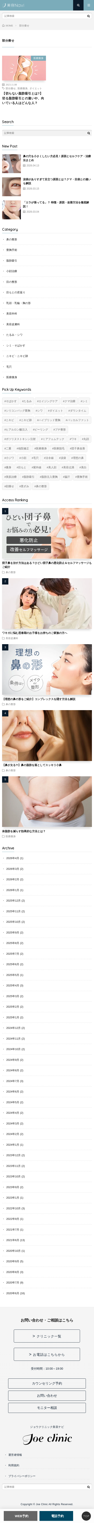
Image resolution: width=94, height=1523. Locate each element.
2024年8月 (12, 1070)
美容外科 (11, 313)
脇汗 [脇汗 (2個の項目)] (67, 476)
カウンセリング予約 (47, 1383)
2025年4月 (12, 985)
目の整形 (11, 281)
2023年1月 (12, 1197)
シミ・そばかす (15, 345)
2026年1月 (12, 890)
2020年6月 (12, 1293)
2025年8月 (12, 943)
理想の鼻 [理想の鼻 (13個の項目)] (78, 457)
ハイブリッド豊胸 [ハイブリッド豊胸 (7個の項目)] (49, 420)
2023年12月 (13, 1155)
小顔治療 (11, 271)
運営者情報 (15, 1454)
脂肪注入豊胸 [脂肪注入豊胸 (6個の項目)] (49, 476)
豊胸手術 (11, 249)
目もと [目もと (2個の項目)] (22, 467)
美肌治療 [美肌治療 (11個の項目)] (11, 476)
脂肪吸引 (11, 260)
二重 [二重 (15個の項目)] (8, 448)
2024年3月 (12, 1123)
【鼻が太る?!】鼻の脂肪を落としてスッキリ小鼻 (32, 765)
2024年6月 (12, 1091)
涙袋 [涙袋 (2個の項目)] (63, 457)
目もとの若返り (15, 292)
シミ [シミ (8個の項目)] (85, 401)
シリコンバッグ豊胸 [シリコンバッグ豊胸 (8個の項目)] (18, 410)
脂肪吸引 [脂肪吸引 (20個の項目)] (29, 476)
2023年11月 (13, 1166)
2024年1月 (12, 1144)
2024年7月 (12, 1081)
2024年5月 (12, 1102)
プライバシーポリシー (22, 1476)
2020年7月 (12, 1282)
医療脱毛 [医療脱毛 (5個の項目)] (59, 448)
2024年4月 (12, 1112)
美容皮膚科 (13, 324)
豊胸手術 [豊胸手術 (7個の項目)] (82, 476)
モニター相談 (47, 1408)
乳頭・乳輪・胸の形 (18, 303)
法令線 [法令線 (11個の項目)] (50, 457)
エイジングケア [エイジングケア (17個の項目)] (48, 401)
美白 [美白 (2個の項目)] (83, 467)
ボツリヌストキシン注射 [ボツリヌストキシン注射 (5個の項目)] (21, 439)
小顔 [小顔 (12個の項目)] (23, 457)
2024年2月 (12, 1134)
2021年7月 (12, 1229)
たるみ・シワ (14, 334)
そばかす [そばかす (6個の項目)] (11, 401)
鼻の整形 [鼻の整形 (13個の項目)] (41, 486)
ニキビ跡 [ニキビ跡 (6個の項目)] (26, 420)
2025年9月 (12, 932)
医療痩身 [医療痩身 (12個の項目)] (41, 448)
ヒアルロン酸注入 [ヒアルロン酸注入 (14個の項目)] (17, 429)
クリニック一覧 (49, 1336)
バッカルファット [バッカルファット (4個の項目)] (78, 420)
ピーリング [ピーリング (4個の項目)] (41, 429)
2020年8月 (12, 1272)
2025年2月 (12, 1006)
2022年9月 (12, 1218)
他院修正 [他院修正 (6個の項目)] (23, 448)
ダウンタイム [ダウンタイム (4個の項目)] (78, 410)
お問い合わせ (47, 1395)
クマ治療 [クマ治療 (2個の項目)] (70, 401)
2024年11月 (13, 1038)
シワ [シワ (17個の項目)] (40, 410)
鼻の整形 (11, 239)
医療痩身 (38, 58)
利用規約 (13, 1465)
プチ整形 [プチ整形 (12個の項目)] (60, 429)
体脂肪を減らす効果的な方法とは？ (24, 831)
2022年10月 (13, 1208)
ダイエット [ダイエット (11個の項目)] (56, 410)
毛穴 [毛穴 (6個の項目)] (36, 457)
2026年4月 (12, 858)
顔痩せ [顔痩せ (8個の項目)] (10, 486)
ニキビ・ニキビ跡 (17, 356)
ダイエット (35, 88)
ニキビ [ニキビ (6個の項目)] (10, 420)
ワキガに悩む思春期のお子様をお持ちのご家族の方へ (34, 632)
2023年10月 (13, 1176)
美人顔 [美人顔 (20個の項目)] (52, 467)
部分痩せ (11, 88)
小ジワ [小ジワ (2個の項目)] (10, 457)
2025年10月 (13, 921)
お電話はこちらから (49, 1354)
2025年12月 (13, 900)
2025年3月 (12, 996)
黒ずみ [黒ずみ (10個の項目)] (25, 486)
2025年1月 (12, 1017)
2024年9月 (12, 1059)
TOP (86, 1516)
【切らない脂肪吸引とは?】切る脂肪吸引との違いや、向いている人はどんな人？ (23, 98)
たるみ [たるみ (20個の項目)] (28, 401)
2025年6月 (12, 964)
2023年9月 (12, 1187)
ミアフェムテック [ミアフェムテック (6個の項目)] (53, 439)
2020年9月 (12, 1261)
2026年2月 (12, 879)
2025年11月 (13, 911)
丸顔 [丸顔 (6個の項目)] (86, 439)
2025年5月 (12, 975)
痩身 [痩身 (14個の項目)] (8, 467)
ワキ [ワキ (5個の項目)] (74, 439)
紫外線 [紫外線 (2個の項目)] (37, 467)
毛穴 (9, 366)
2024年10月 (13, 1049)
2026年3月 (12, 868)
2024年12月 (13, 1027)
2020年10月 (13, 1250)
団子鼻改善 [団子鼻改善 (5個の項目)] (78, 448)
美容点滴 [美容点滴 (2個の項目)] (68, 467)
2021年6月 (12, 1240)
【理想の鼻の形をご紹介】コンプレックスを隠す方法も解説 (38, 699)
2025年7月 (12, 953)
